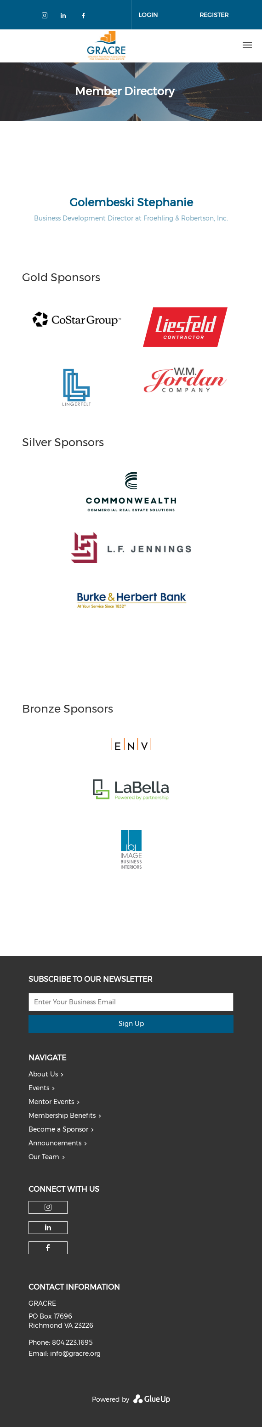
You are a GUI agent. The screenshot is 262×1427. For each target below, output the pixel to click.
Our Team (43, 1157)
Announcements (54, 1143)
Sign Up (131, 1023)
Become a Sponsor (58, 1129)
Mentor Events (51, 1102)
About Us (43, 1074)
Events (38, 1088)
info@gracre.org (75, 1353)
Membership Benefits (62, 1115)
